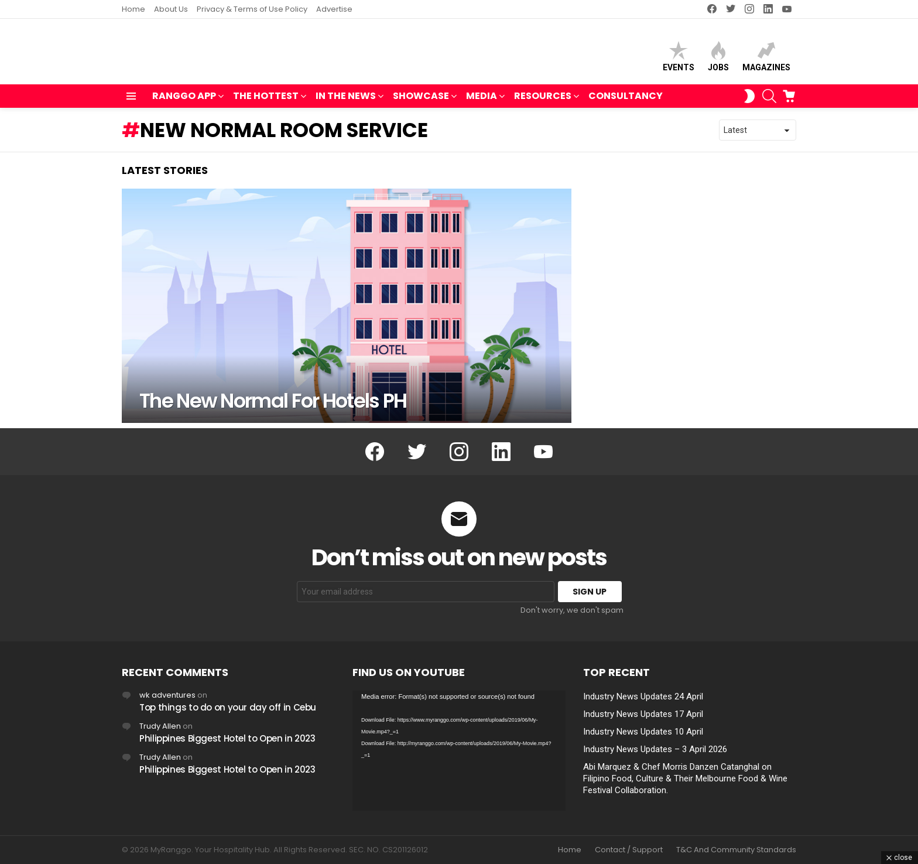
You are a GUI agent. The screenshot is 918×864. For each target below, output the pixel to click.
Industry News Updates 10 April (643, 731)
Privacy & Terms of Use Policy (252, 9)
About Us (171, 9)
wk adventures (167, 695)
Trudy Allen (160, 726)
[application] (459, 751)
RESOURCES (542, 102)
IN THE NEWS (346, 102)
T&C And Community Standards (736, 850)
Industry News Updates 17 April (643, 714)
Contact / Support (629, 850)
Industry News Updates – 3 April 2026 (655, 749)
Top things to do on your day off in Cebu (227, 707)
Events (678, 58)
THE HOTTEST (266, 102)
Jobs (718, 58)
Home (133, 9)
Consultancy (625, 101)
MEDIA (481, 102)
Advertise (334, 9)
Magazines (766, 58)
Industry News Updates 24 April (643, 696)
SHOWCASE (421, 102)
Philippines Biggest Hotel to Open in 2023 (227, 738)
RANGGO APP (184, 102)
